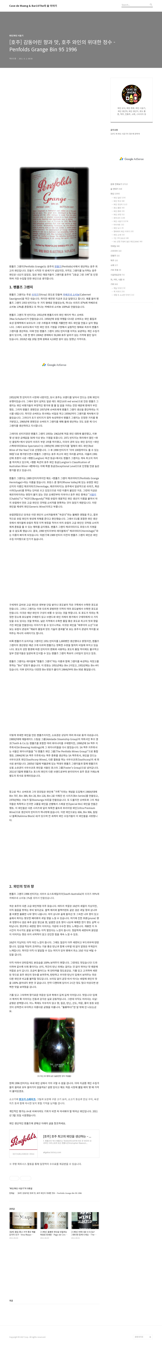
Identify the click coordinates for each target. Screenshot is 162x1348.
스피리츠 (116, 250)
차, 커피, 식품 (118, 279)
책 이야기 (119, 291)
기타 (114, 284)
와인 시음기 (121, 221)
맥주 (114, 260)
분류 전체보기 (119, 184)
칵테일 (115, 246)
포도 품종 (119, 207)
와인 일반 (120, 197)
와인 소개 (119, 234)
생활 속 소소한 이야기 (124, 295)
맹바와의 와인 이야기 (124, 231)
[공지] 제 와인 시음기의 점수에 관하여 (125, 133)
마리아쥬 (119, 224)
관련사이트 (139, 1336)
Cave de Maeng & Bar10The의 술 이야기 (33, 5)
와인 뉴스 (119, 228)
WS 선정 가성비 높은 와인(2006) (128, 241)
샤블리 (92, 494)
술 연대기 (116, 188)
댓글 (11, 1300)
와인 (115, 193)
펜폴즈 (58, 266)
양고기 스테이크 (27, 1099)
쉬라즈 (35, 294)
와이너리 (119, 218)
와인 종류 (119, 211)
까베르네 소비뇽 (71, 294)
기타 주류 (116, 270)
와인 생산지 (120, 204)
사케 (114, 265)
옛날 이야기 (119, 288)
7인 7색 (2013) (121, 238)
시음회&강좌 (118, 274)
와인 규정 (119, 214)
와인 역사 (119, 201)
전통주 (115, 255)
